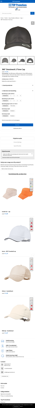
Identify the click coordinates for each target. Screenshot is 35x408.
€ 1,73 (5, 253)
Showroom (3, 402)
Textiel (5, 18)
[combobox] (15, 13)
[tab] (17, 138)
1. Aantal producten (7, 85)
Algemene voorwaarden (6, 394)
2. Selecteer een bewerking (9, 91)
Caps (21, 18)
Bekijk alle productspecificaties (9, 81)
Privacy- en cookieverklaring (7, 396)
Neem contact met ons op (7, 168)
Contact (2, 387)
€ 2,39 (5, 293)
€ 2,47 (5, 333)
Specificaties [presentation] (17, 146)
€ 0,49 (5, 214)
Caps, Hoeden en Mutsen (14, 18)
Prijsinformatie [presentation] (17, 138)
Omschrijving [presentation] (17, 142)
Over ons (2, 385)
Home (2, 18)
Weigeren (21, 406)
